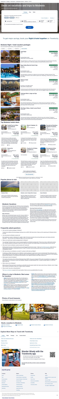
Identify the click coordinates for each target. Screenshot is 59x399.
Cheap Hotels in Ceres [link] (5, 347)
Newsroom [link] (3, 382)
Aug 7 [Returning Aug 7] (50, 21)
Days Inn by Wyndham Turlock (16, 282)
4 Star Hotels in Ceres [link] (34, 340)
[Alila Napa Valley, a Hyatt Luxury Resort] (39, 114)
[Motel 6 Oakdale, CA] (29, 135)
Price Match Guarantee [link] (45, 247)
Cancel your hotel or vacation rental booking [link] (50, 378)
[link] (8, 325)
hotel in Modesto (39, 209)
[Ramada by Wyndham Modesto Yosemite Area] (49, 135)
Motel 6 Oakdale (17, 288)
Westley (32, 273)
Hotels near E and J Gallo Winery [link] (35, 338)
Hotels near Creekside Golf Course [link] (7, 338)
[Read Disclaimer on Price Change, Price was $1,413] (52, 67)
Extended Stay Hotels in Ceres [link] (35, 345)
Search (29, 27)
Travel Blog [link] (18, 390)
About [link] (3, 375)
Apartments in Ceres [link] (33, 343)
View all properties (29, 174)
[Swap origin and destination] (21, 21)
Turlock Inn (22, 281)
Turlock (5, 278)
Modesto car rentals (48, 204)
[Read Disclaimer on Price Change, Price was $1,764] (51, 95)
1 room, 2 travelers (45, 18)
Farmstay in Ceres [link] (4, 343)
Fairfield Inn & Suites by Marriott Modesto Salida (44, 284)
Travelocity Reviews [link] (19, 384)
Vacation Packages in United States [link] (21, 379)
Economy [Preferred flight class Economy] (52, 18)
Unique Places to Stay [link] (19, 388)
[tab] (25, 12)
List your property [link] (4, 379)
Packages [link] (8, 1)
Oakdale (5, 284)
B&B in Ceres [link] (3, 345)
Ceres (32, 286)
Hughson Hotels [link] (4, 340)
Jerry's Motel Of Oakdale (20, 287)
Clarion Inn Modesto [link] (8, 270)
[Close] (57, 395)
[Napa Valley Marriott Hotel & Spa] (39, 71)
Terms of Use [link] (33, 379)
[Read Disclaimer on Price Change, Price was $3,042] (51, 109)
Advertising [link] (3, 388)
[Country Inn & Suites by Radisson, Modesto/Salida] (29, 158)
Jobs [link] (2, 377)
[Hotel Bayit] (39, 56)
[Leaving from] (12, 21)
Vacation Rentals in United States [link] (21, 377)
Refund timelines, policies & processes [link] (51, 381)
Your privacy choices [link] (34, 384)
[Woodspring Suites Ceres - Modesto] (49, 158)
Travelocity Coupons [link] (19, 386)
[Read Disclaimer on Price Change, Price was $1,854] (51, 81)
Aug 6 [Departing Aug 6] (42, 21)
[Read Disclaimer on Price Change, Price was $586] (52, 53)
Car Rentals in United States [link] (20, 382)
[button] (29, 331)
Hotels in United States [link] (19, 375)
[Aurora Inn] (10, 158)
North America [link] (13, 1)
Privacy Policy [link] (33, 375)
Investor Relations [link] (4, 384)
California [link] (26, 1)
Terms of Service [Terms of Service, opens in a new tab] (11, 397)
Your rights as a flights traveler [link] (49, 385)
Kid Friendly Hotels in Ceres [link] (35, 347)
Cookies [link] (32, 377)
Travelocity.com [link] (3, 1)
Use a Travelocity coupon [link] (49, 383)
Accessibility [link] (33, 382)
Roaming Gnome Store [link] (5, 386)
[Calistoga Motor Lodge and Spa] (39, 99)
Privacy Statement (5, 397)
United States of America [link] (20, 1)
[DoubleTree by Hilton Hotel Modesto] (10, 135)
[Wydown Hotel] (39, 84)
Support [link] (46, 375)
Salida (32, 279)
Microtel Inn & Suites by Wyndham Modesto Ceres (40, 289)
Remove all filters (24, 48)
